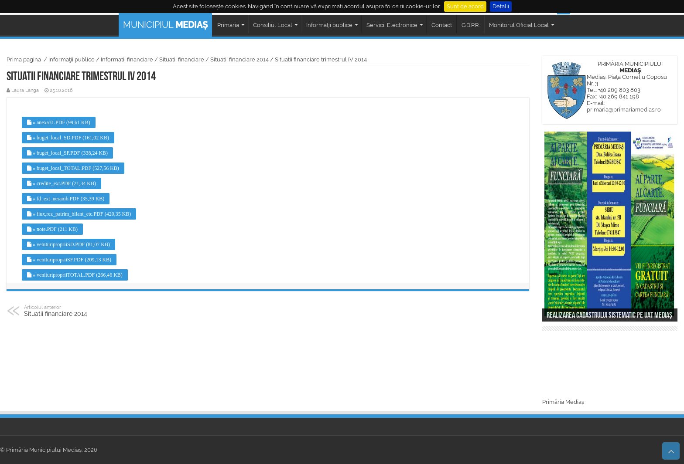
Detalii (500, 6)
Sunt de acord (465, 6)
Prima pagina (24, 59)
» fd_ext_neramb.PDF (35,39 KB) (65, 199)
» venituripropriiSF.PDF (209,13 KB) (69, 260)
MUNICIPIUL (165, 25)
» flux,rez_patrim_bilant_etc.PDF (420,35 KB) (79, 214)
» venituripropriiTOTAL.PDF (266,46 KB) (75, 275)
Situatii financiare (181, 59)
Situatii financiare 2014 (239, 59)
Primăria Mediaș (563, 402)
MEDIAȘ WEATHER (609, 366)
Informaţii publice (71, 59)
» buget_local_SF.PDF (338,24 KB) (67, 153)
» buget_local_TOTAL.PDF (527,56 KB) (73, 168)
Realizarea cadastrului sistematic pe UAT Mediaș (609, 316)
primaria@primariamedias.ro (624, 109)
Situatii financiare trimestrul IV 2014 (321, 59)
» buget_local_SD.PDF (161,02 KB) (68, 138)
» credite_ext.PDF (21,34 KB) (61, 183)
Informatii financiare (127, 59)
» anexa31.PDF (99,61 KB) (58, 122)
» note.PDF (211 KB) (52, 229)
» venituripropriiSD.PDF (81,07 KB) (68, 244)
